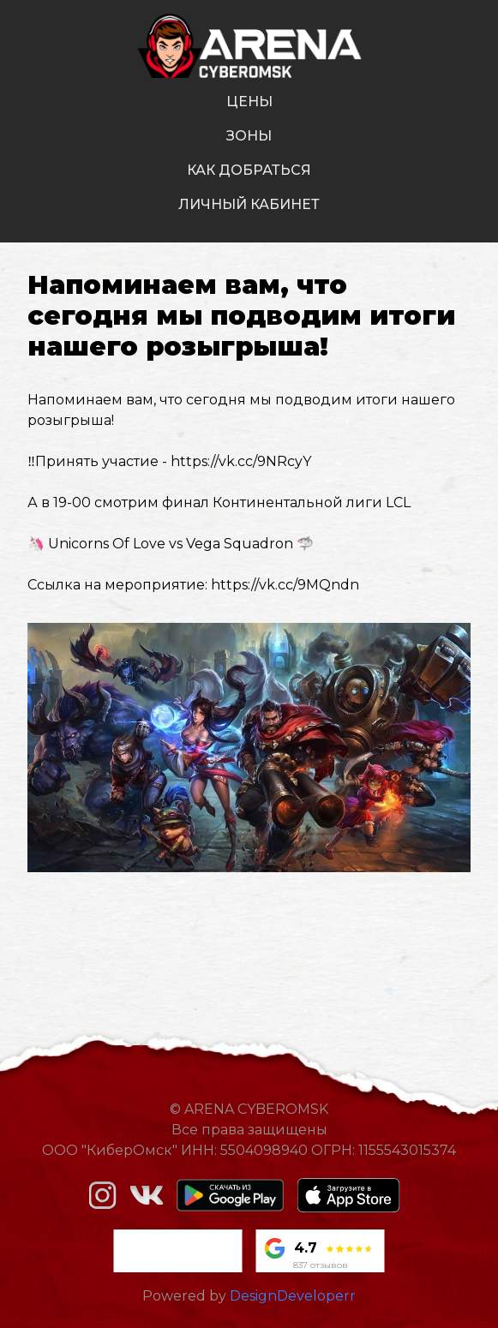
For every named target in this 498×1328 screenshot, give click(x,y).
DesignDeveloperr (293, 1296)
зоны (249, 136)
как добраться (249, 170)
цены (249, 101)
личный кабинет (249, 204)
